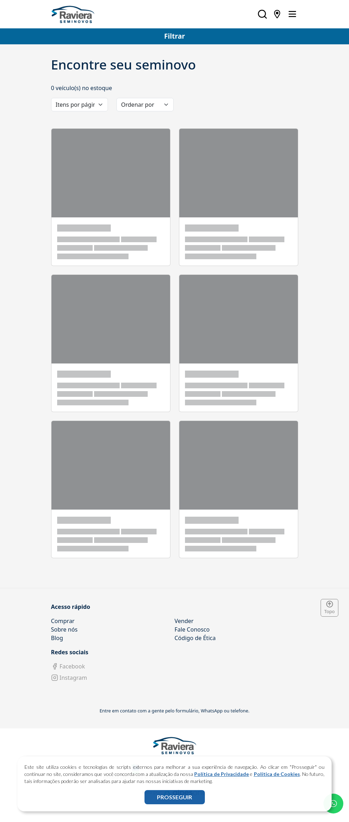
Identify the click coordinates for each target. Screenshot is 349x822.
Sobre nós (64, 629)
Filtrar (174, 36)
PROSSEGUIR (174, 797)
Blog (57, 638)
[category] (79, 104)
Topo (329, 608)
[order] (145, 104)
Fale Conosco (192, 629)
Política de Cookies (277, 774)
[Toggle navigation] (292, 14)
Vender (184, 621)
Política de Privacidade (221, 774)
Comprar (63, 621)
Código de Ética (195, 638)
